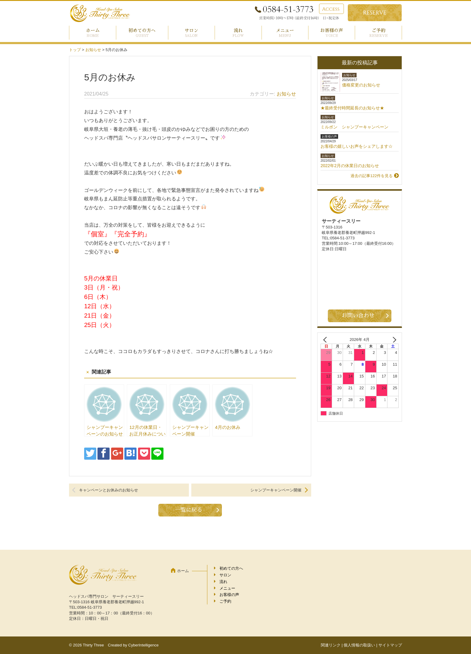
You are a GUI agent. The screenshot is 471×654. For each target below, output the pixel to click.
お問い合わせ (358, 315)
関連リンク (331, 645)
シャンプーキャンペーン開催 (275, 490)
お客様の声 (331, 30)
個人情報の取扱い (359, 645)
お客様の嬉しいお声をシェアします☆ (357, 146)
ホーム (93, 30)
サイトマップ (390, 645)
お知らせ (93, 49)
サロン (191, 30)
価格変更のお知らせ (361, 85)
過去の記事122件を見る (372, 175)
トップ (75, 49)
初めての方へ (142, 30)
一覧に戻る (188, 510)
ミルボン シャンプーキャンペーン (354, 127)
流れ (238, 30)
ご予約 (378, 30)
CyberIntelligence (143, 645)
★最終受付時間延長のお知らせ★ (352, 107)
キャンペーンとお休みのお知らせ (108, 490)
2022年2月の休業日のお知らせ (350, 165)
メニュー (285, 30)
